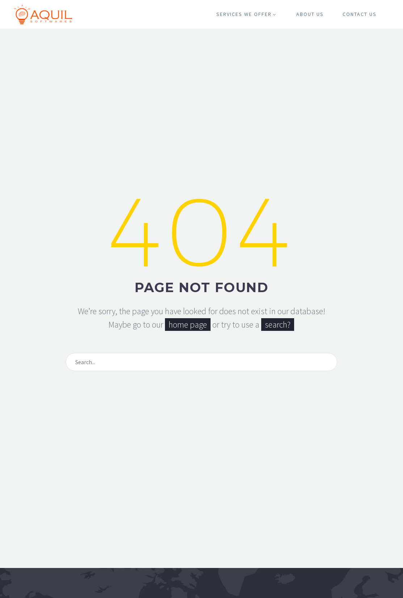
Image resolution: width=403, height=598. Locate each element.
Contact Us (360, 14)
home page (188, 324)
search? (277, 324)
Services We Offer (246, 14)
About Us (310, 14)
